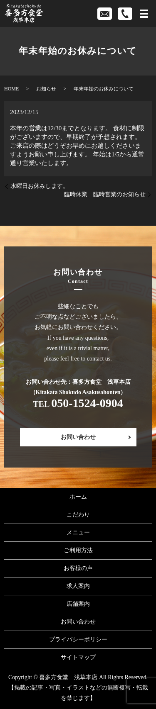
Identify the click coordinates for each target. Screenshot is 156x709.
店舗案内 (78, 604)
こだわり (78, 515)
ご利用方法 (78, 550)
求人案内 (78, 586)
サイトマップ (78, 657)
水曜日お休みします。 (39, 186)
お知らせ (46, 89)
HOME (11, 89)
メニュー (78, 532)
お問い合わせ (78, 437)
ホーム (78, 497)
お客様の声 (78, 568)
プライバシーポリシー (78, 639)
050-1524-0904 (87, 403)
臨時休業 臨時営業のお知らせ (105, 194)
